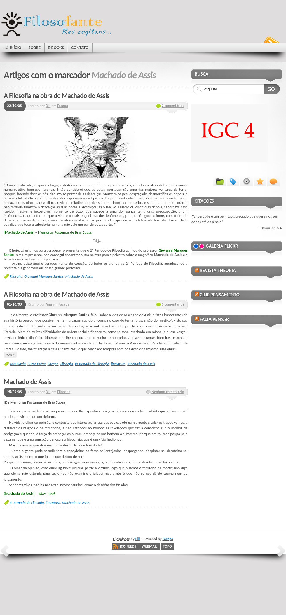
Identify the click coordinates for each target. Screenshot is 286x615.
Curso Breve (36, 364)
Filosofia (16, 276)
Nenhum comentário (167, 392)
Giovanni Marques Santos (43, 276)
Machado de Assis (79, 276)
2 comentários (173, 106)
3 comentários (173, 304)
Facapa (62, 106)
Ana (49, 304)
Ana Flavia (18, 364)
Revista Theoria (218, 270)
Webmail (150, 546)
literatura (118, 364)
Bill (48, 106)
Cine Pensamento (219, 295)
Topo (167, 546)
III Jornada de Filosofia (92, 364)
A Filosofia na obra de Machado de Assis (56, 96)
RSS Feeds (128, 546)
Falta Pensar (214, 319)
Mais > (10, 355)
